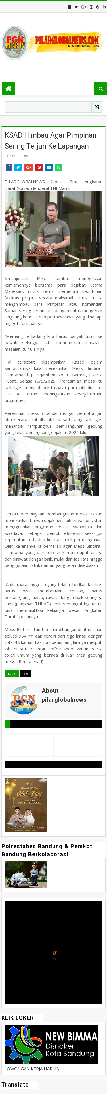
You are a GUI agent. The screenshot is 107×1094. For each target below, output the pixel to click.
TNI (25, 674)
